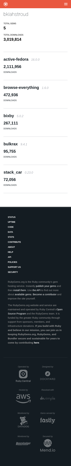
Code (11, 227)
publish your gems (46, 286)
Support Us (14, 267)
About (11, 247)
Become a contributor (45, 294)
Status (11, 217)
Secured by (49, 436)
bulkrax (15, 144)
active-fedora (21, 59)
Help (10, 252)
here (36, 342)
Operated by (24, 368)
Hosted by (25, 390)
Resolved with (48, 390)
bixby (13, 115)
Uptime (11, 222)
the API (36, 290)
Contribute (14, 242)
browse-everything (25, 87)
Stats (11, 237)
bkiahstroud (15, 14)
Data (10, 232)
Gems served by (47, 413)
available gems (23, 294)
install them (19, 290)
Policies (12, 262)
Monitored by (24, 413)
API (9, 257)
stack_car (18, 172)
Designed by (48, 367)
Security (13, 272)
